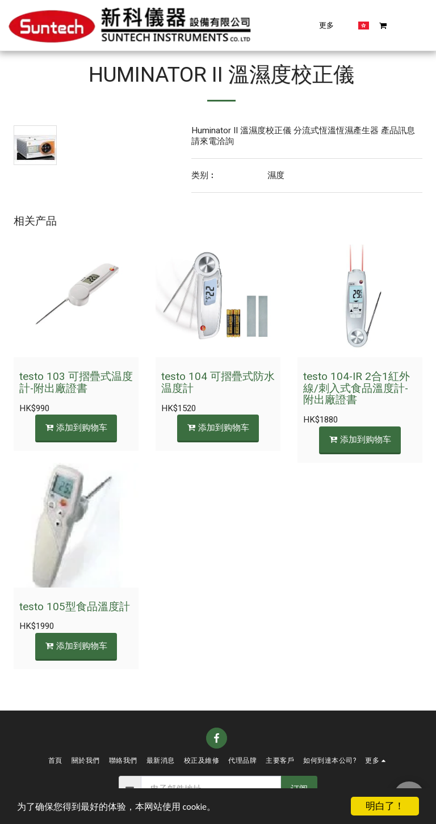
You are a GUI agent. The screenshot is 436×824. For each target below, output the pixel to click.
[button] (312, 25)
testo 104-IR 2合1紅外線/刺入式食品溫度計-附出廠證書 (356, 388)
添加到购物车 (76, 427)
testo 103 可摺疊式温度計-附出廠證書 (76, 382)
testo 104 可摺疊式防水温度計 (218, 382)
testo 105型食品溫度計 (74, 607)
